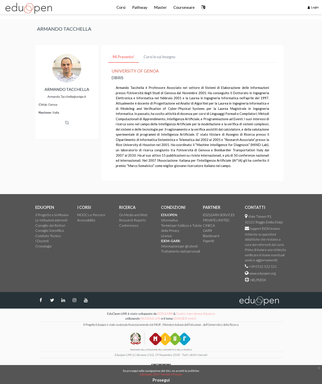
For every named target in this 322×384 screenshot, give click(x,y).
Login (313, 7)
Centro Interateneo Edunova (195, 313)
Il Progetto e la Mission (52, 215)
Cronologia (43, 246)
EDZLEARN (165, 313)
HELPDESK (258, 280)
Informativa (169, 220)
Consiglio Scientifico (49, 230)
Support (255, 228)
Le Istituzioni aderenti (51, 220)
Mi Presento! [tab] (123, 56)
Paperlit (208, 241)
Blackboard (211, 236)
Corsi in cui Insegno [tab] (159, 56)
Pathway (139, 7)
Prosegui (161, 379)
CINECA (209, 225)
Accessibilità (86, 220)
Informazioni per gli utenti (179, 246)
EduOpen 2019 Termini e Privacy (161, 374)
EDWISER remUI (185, 318)
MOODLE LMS (150, 318)
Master (160, 7)
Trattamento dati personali (180, 251)
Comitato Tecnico (48, 236)
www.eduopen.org (262, 273)
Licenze (166, 236)
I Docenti (42, 241)
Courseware (184, 7)
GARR (207, 230)
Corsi (120, 7)
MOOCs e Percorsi (91, 215)
